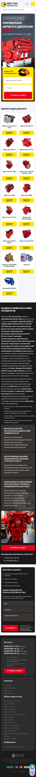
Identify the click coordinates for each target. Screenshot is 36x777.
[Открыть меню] (27, 4)
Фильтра (27, 264)
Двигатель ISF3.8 (9, 149)
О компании (8, 685)
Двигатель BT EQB (9, 171)
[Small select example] (18, 80)
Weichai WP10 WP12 (9, 288)
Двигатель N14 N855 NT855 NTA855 (9, 265)
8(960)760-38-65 (15, 651)
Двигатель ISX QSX (26, 241)
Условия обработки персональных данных (26, 629)
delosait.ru (22, 771)
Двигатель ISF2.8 (27, 126)
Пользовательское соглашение (13, 746)
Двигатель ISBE (26, 195)
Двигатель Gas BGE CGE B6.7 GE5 (26, 172)
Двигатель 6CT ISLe (9, 217)
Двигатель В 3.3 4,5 (27, 149)
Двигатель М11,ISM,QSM (26, 218)
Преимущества (9, 693)
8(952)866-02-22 (14, 649)
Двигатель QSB (9, 195)
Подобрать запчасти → (9, 132)
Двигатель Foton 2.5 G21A (9, 126)
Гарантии (7, 690)
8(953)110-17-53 (15, 646)
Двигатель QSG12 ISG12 (9, 241)
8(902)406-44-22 (15, 653)
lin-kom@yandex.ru (11, 657)
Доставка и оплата (10, 688)
